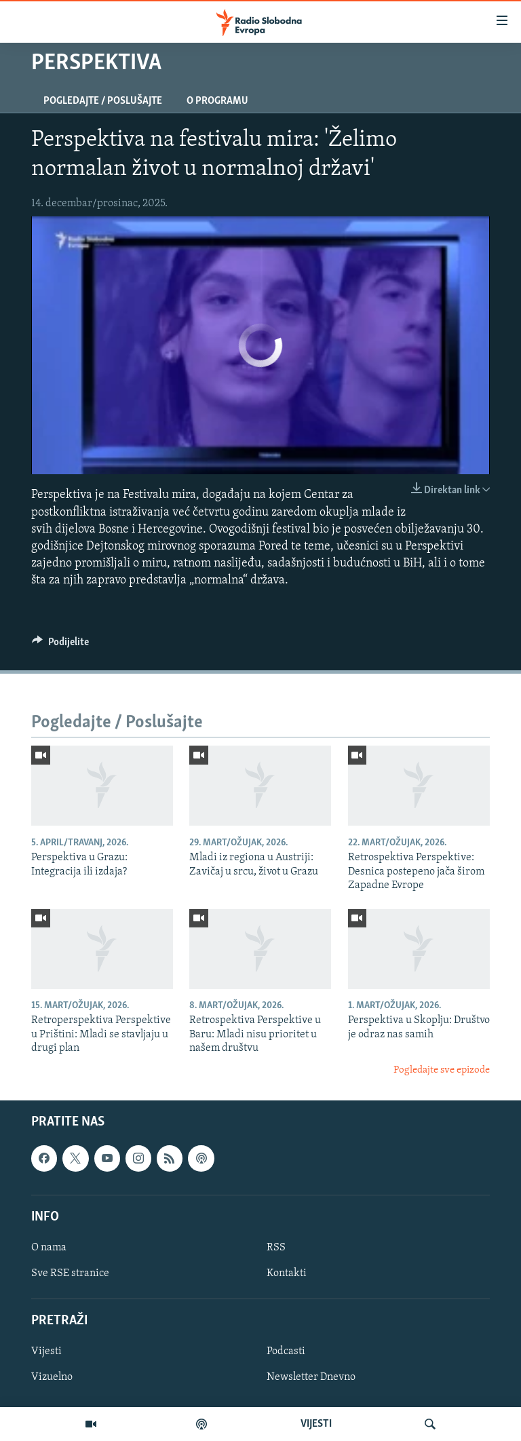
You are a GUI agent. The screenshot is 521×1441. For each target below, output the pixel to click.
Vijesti (46, 1352)
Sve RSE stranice (70, 1273)
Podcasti (286, 1352)
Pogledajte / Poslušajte (102, 101)
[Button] (60, 645)
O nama (48, 1247)
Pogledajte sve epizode (441, 1070)
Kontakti (287, 1273)
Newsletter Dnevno (311, 1377)
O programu (217, 101)
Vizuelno (52, 1377)
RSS (276, 1247)
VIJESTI (316, 1424)
